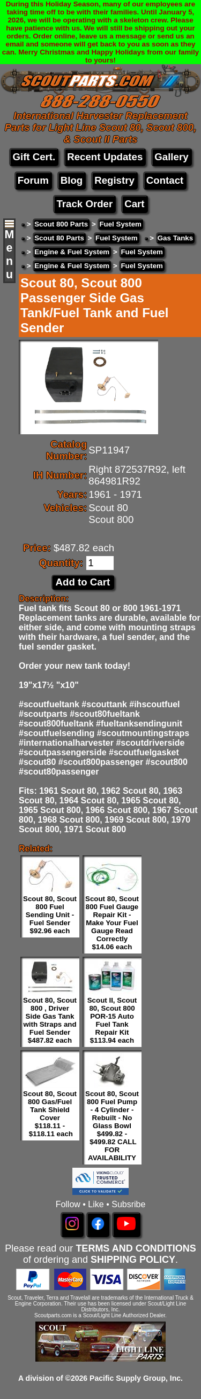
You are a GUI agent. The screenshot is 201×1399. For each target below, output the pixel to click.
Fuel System (120, 224)
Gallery (171, 156)
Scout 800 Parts (61, 224)
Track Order (84, 203)
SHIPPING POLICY (133, 1259)
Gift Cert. (33, 156)
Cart (134, 203)
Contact (164, 180)
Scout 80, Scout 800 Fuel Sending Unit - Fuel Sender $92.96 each (50, 915)
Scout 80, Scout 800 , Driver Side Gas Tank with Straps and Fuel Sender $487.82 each (50, 1020)
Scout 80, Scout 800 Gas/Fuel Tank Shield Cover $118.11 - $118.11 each (50, 1114)
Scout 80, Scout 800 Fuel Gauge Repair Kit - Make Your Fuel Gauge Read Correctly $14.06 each (112, 923)
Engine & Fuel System (71, 252)
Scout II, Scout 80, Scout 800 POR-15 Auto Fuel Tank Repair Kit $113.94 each (112, 1020)
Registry (114, 180)
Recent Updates (105, 156)
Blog (72, 180)
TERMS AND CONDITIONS (136, 1248)
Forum (33, 180)
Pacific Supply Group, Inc (135, 1378)
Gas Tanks (175, 238)
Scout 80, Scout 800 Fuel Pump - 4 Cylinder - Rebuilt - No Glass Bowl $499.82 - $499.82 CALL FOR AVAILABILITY (112, 1126)
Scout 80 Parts (59, 238)
